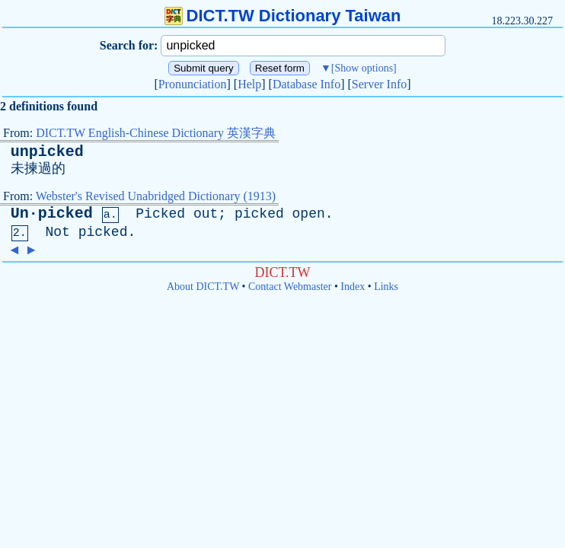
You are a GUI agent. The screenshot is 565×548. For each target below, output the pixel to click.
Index (352, 286)
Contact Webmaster (289, 286)
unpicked (47, 152)
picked (259, 213)
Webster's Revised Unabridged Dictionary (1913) (156, 196)
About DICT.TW (203, 286)
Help (249, 84)
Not (57, 232)
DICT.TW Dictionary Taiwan (282, 15)
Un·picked (52, 213)
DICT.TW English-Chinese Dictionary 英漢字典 (156, 132)
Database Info (306, 84)
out (205, 213)
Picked (160, 213)
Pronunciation (192, 84)
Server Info (379, 84)
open (308, 213)
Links (386, 286)
